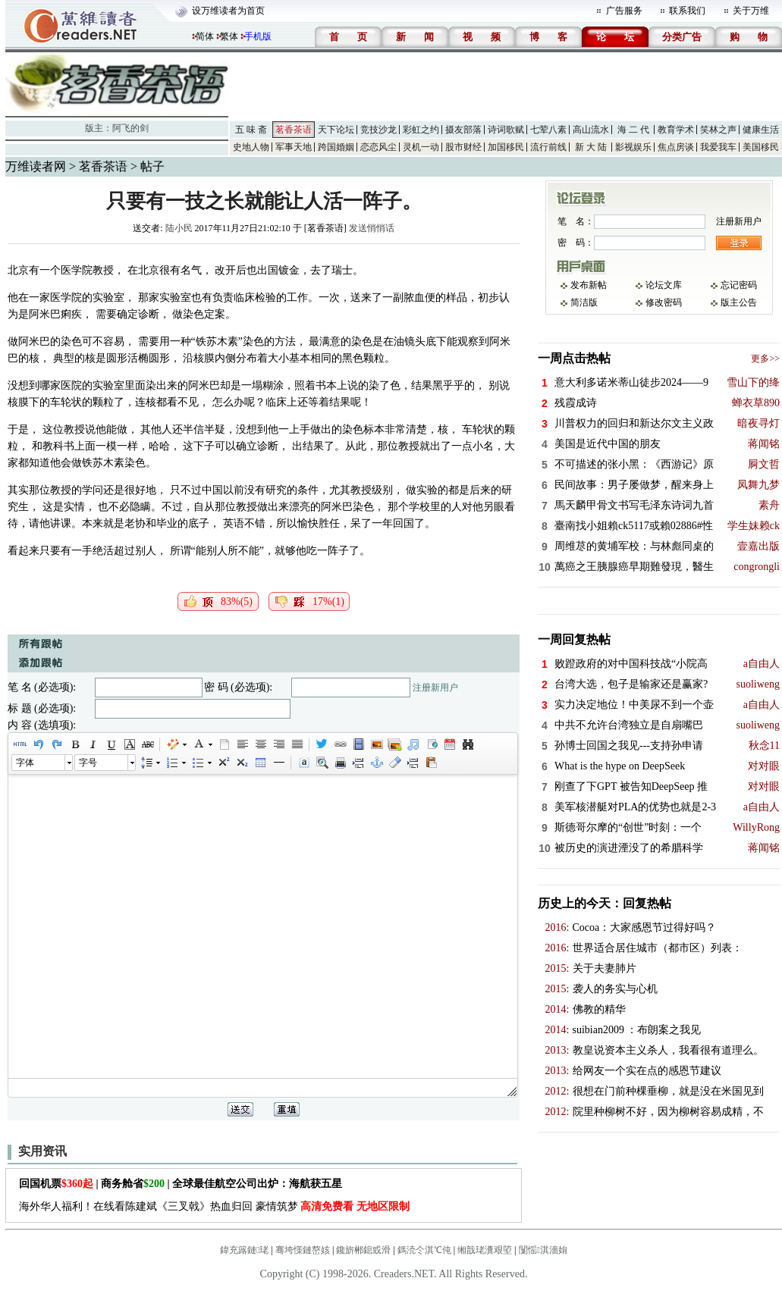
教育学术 (676, 129)
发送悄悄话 (371, 228)
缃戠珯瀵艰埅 (484, 1250)
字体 (25, 762)
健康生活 (761, 129)
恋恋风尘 (378, 147)
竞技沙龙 (378, 129)
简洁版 (584, 302)
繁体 (229, 36)
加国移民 (506, 147)
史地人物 (251, 147)
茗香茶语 (293, 129)
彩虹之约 (421, 129)
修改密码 (663, 302)
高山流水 (591, 129)
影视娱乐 (633, 147)
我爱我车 (718, 147)
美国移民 (761, 147)
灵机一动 (421, 147)
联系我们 (687, 10)
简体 (205, 36)
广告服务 (624, 10)
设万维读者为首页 (228, 10)
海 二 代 (633, 129)
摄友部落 (463, 129)
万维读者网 (35, 166)
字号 (88, 762)
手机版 (258, 36)
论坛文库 (663, 285)
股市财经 (463, 147)
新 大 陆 (591, 147)
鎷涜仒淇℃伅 (424, 1250)
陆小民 (179, 228)
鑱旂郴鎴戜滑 (363, 1250)
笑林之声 (718, 129)
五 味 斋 (251, 129)
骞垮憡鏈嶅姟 (302, 1250)
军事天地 (293, 147)
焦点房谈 (676, 147)
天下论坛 (336, 129)
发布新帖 (588, 285)
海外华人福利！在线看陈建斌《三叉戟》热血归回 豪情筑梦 (214, 1206)
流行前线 (548, 147)
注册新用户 (435, 687)
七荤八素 (548, 129)
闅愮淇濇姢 (543, 1250)
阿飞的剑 (130, 128)
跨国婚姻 (336, 147)
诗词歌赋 (506, 129)
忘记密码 (739, 285)
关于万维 (751, 10)
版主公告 (739, 302)
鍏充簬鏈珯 (244, 1250)
